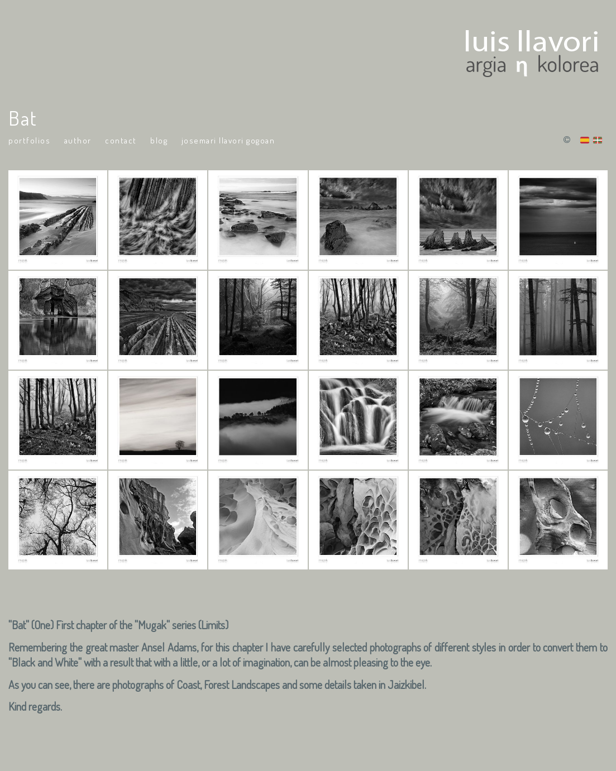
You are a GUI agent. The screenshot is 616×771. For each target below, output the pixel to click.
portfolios (29, 140)
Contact (121, 140)
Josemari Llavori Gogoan (228, 140)
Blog (159, 140)
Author (78, 140)
